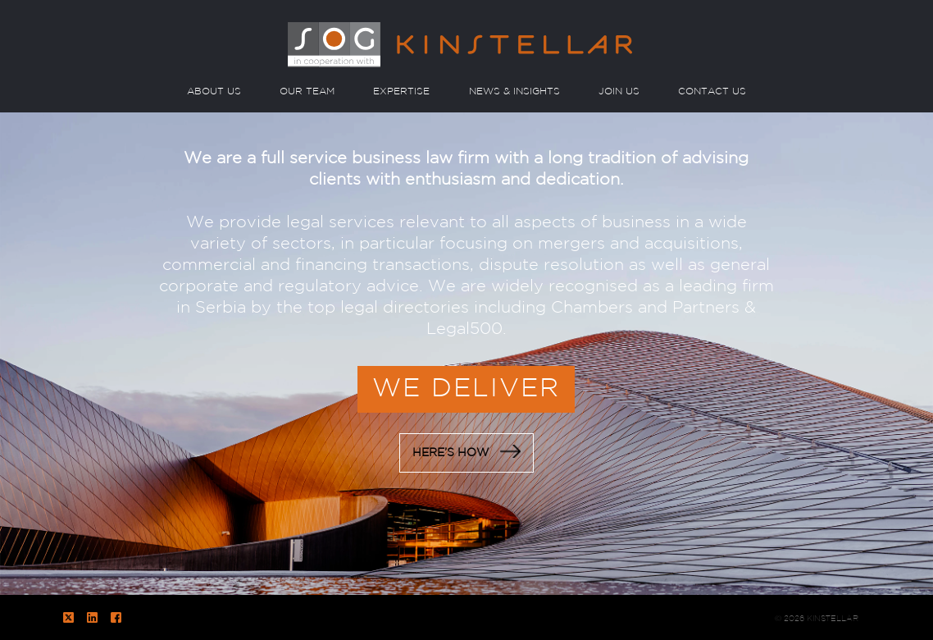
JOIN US (618, 91)
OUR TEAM (307, 91)
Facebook (116, 617)
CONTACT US (712, 91)
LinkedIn (92, 617)
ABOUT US (214, 91)
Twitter (68, 617)
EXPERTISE (401, 91)
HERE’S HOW (466, 451)
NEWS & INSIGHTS (514, 91)
